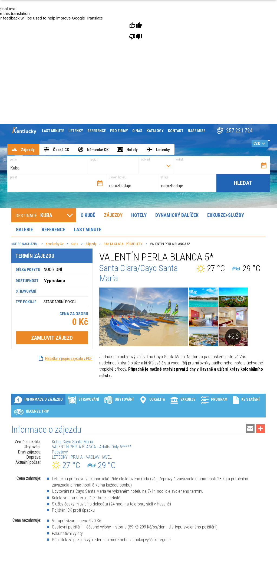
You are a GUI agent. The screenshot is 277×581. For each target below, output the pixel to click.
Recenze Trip (31, 411)
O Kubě (88, 215)
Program (214, 400)
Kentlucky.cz (55, 244)
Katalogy (155, 131)
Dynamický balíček (177, 215)
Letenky (75, 131)
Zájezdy (113, 215)
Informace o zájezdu (38, 400)
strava (165, 177)
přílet (13, 177)
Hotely (139, 215)
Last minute (53, 131)
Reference (96, 131)
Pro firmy (119, 131)
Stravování (83, 400)
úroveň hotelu (117, 177)
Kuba (74, 244)
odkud (145, 159)
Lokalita (152, 400)
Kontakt (175, 131)
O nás (137, 131)
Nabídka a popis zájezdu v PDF (68, 358)
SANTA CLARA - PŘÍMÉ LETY (123, 244)
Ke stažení (246, 400)
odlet (179, 159)
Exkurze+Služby (225, 215)
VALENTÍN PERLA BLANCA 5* (170, 244)
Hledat (243, 183)
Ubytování (119, 400)
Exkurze (182, 400)
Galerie (24, 229)
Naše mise (196, 131)
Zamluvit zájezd (52, 338)
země (13, 159)
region (94, 159)
